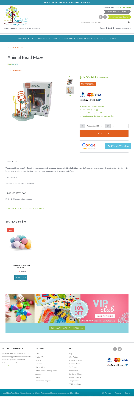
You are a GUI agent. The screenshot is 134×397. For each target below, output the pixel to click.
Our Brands (73, 367)
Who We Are (73, 357)
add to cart (104, 133)
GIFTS (99, 39)
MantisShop (74, 393)
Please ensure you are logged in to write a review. (24, 208)
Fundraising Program (43, 381)
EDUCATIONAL (53, 39)
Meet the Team (74, 364)
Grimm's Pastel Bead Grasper (21, 267)
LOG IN (118, 7)
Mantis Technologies (42, 393)
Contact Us (39, 357)
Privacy (38, 360)
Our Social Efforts (75, 374)
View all (15, 71)
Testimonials (73, 371)
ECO (108, 39)
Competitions (74, 381)
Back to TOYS (17, 47)
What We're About (75, 360)
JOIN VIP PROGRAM (87, 84)
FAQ (37, 354)
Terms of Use (40, 367)
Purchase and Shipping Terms (46, 371)
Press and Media (75, 377)
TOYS (40, 39)
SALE (114, 39)
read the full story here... (10, 366)
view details (21, 277)
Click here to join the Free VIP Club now (67, 328)
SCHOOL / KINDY (70, 39)
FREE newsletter (75, 384)
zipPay (37, 377)
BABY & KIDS (29, 39)
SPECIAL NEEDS (87, 39)
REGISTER (127, 7)
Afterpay (38, 374)
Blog (70, 354)
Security (38, 364)
